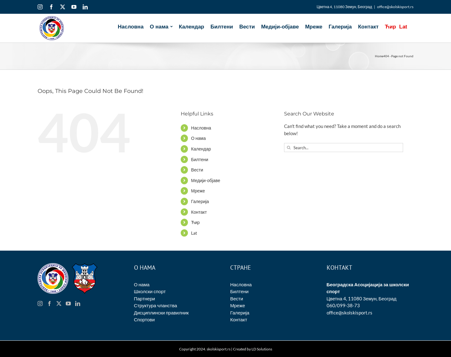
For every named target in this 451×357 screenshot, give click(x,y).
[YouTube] (68, 303)
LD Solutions (261, 349)
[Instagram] (40, 303)
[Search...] (343, 147)
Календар (201, 148)
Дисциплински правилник (161, 312)
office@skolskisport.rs (395, 6)
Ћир (195, 222)
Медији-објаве (205, 180)
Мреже (198, 190)
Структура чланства (155, 305)
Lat (194, 233)
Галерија (200, 201)
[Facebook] (49, 303)
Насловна (201, 127)
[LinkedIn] (77, 303)
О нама (198, 138)
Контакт (199, 212)
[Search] (288, 147)
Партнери (144, 298)
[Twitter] (58, 303)
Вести (197, 169)
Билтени (199, 159)
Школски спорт (150, 291)
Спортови (144, 319)
